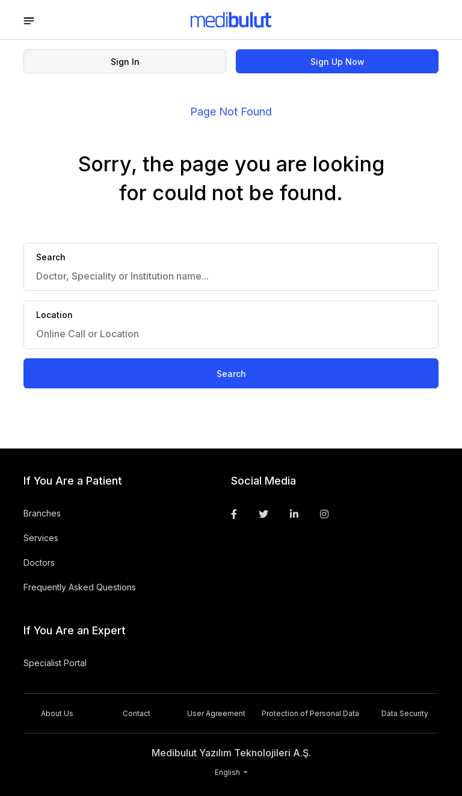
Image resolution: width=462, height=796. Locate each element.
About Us (57, 713)
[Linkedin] (294, 514)
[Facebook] (234, 514)
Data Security (404, 713)
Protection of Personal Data (310, 713)
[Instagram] (324, 514)
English (228, 772)
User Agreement (216, 713)
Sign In (125, 62)
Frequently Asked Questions (79, 587)
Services (40, 538)
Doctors (39, 562)
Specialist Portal (55, 663)
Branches (42, 513)
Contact (136, 713)
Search (231, 374)
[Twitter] (263, 514)
